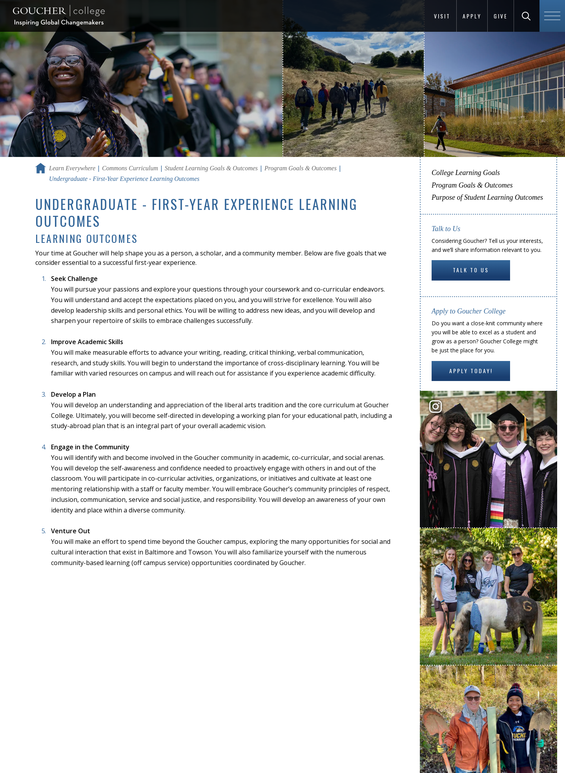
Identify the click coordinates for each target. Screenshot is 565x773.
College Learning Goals (466, 173)
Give (501, 16)
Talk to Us (471, 270)
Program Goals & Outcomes (300, 168)
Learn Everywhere (72, 168)
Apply (472, 16)
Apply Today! (471, 370)
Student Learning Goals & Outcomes (211, 168)
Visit (442, 16)
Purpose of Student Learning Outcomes (487, 197)
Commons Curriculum (130, 168)
